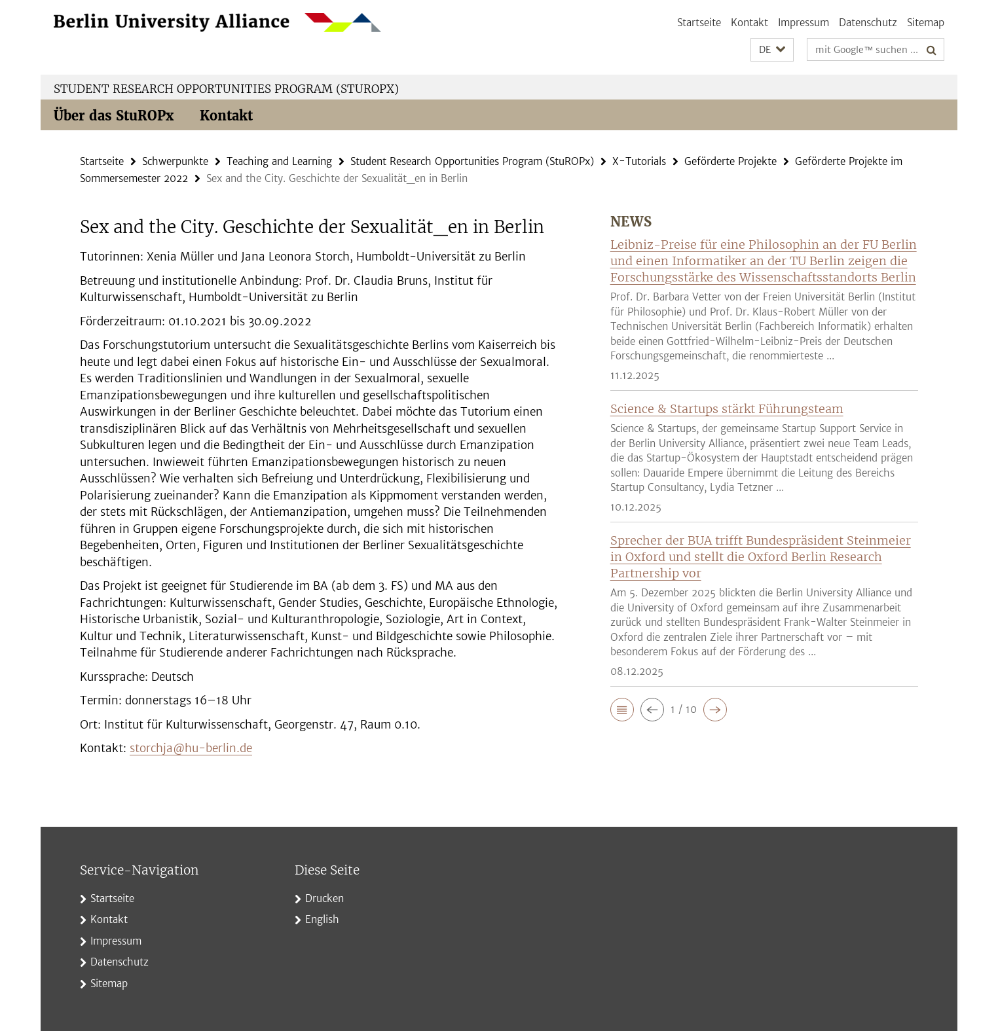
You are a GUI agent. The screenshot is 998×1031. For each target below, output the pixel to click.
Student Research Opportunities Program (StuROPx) (226, 89)
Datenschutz (868, 22)
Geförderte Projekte (730, 161)
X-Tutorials (639, 161)
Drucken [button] (324, 898)
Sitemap (925, 22)
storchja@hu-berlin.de (191, 748)
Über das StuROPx (114, 115)
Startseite (699, 22)
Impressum (803, 22)
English (322, 919)
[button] (772, 50)
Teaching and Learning (279, 161)
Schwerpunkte (175, 161)
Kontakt (749, 22)
